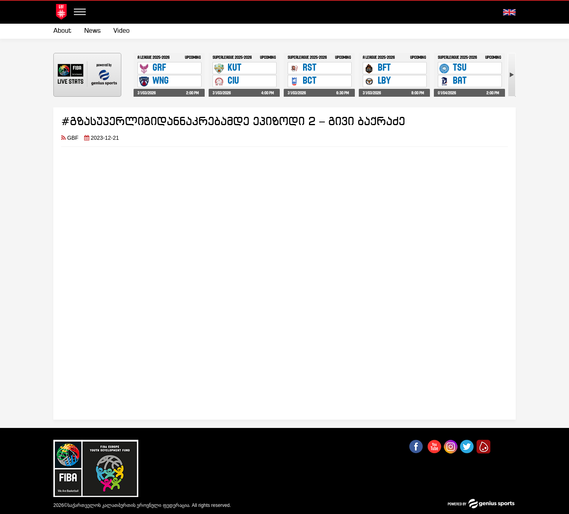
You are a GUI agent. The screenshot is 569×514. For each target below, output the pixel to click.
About (62, 31)
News (92, 31)
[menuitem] (65, 31)
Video (121, 31)
